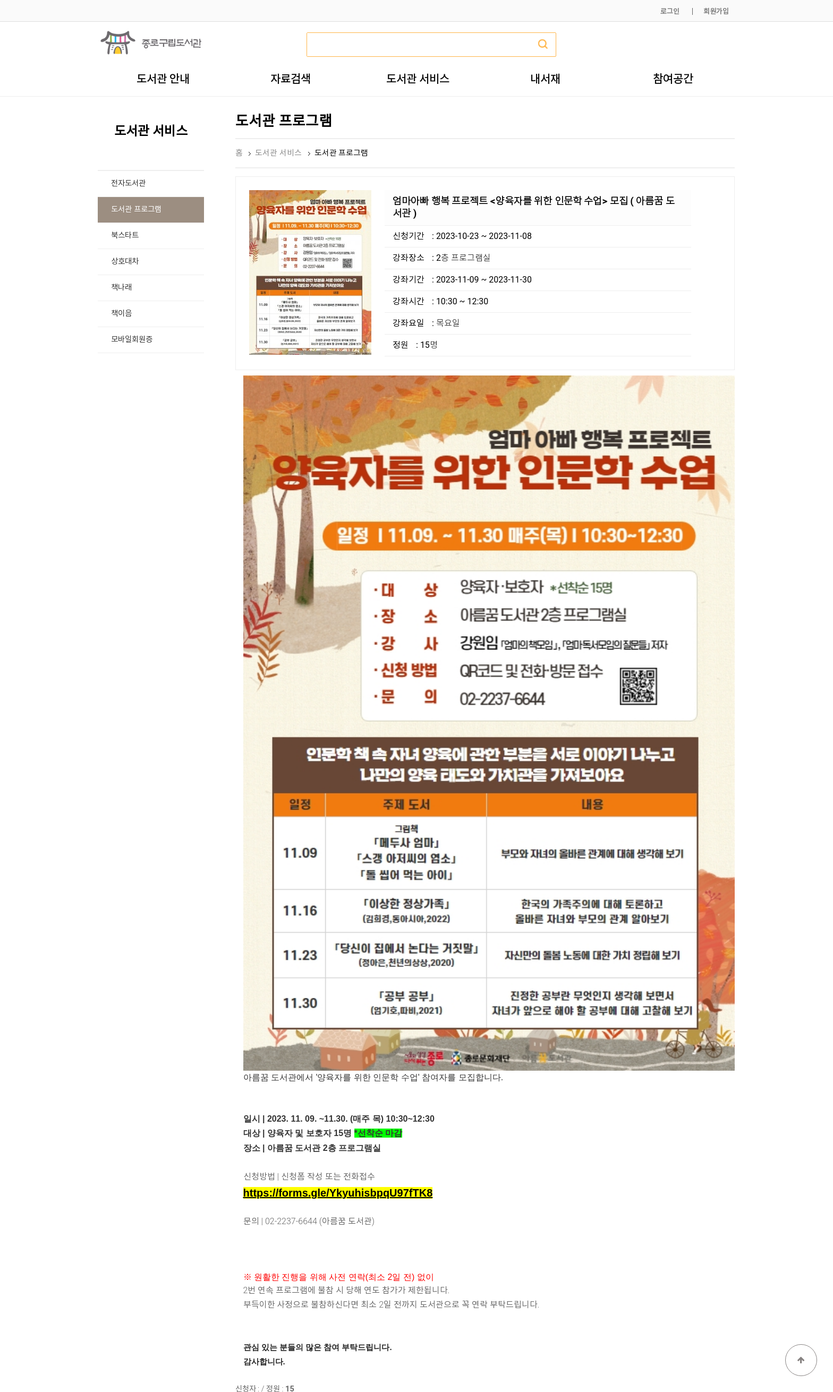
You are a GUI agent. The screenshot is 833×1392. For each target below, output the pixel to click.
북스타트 (125, 235)
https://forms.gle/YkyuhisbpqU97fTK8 (338, 945)
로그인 (669, 11)
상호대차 (125, 261)
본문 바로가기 (0, 0)
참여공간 (673, 79)
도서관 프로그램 (136, 209)
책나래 (121, 287)
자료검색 (290, 79)
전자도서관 (128, 183)
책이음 (121, 313)
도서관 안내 (163, 79)
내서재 (545, 79)
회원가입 (716, 11)
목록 (717, 1166)
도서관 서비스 (417, 79)
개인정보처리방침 (590, 1359)
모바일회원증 (131, 339)
